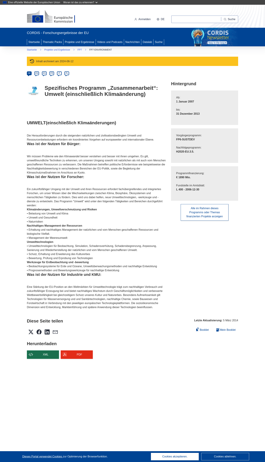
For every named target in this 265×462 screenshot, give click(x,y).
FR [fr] (51, 73)
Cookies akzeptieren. (174, 456)
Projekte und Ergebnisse (79, 42)
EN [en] (36, 73)
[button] (160, 19)
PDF (79, 354)
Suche (158, 42)
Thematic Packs (52, 42)
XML (46, 354)
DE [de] (29, 73)
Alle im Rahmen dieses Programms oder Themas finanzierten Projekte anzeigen (204, 212)
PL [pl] (67, 73)
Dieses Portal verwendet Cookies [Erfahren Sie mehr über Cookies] (42, 456)
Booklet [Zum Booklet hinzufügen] (202, 329)
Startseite (34, 42)
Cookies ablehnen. (225, 456)
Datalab (147, 42)
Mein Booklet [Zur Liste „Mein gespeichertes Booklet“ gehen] (226, 329)
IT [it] (59, 73)
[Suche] (229, 19)
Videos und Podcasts (110, 42)
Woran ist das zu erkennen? (80, 2)
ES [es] (44, 73)
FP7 (80, 49)
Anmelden (142, 19)
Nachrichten (132, 42)
